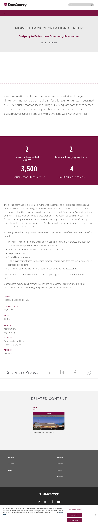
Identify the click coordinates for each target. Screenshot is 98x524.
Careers (60, 464)
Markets (60, 457)
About (59, 470)
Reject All (74, 516)
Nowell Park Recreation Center (43, 432)
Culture (11, 464)
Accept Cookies (74, 522)
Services (11, 457)
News (10, 470)
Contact (60, 476)
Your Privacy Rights (74, 511)
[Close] (96, 516)
